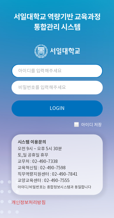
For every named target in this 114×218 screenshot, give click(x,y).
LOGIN (57, 108)
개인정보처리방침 (29, 202)
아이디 (57, 71)
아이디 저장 (91, 125)
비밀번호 (57, 87)
